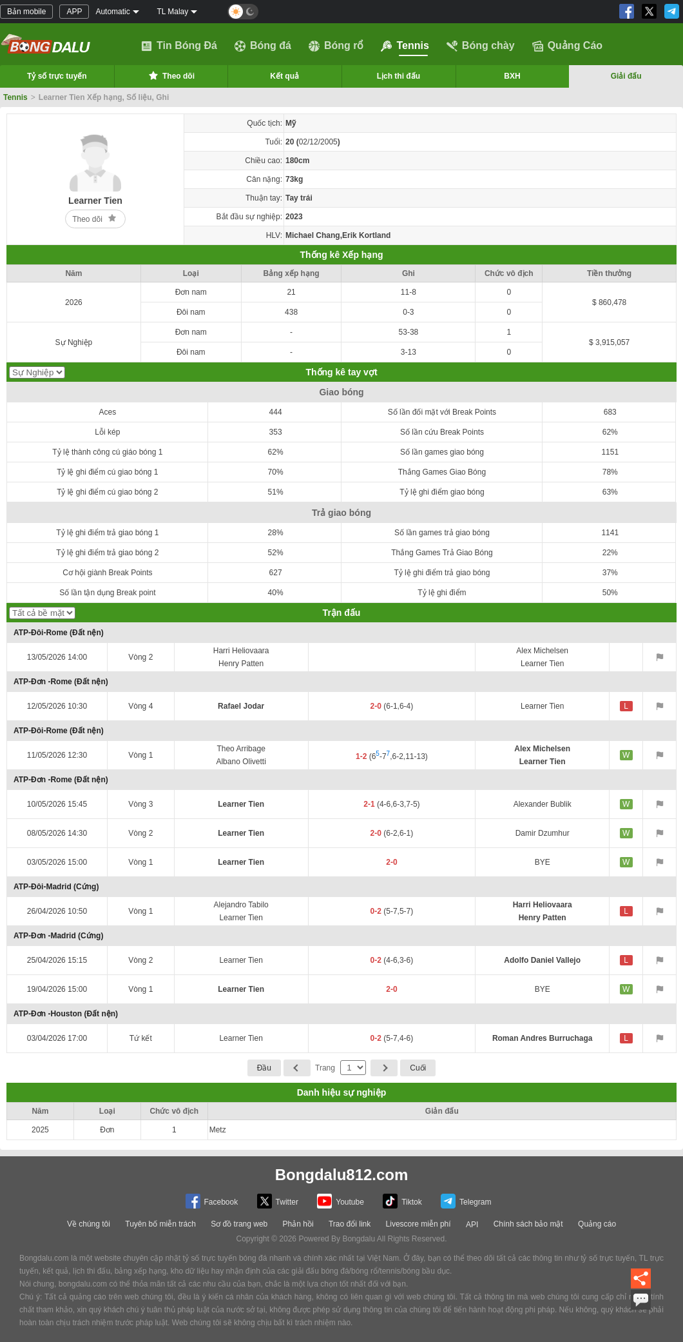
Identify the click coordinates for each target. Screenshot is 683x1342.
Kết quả (284, 76)
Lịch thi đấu (398, 76)
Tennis (404, 46)
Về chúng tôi (88, 1224)
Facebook (212, 1201)
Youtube (340, 1201)
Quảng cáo (597, 1224)
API (472, 1224)
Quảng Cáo (567, 46)
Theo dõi (171, 75)
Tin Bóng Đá (179, 46)
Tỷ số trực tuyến (57, 76)
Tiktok (402, 1201)
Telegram (466, 1201)
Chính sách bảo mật (528, 1224)
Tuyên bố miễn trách (160, 1224)
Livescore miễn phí (418, 1224)
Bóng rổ (336, 46)
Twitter (277, 1201)
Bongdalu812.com (342, 1174)
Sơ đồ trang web (239, 1224)
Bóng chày (481, 46)
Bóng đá (263, 46)
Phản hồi (298, 1224)
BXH (512, 76)
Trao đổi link (349, 1224)
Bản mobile (26, 11)
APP (74, 11)
